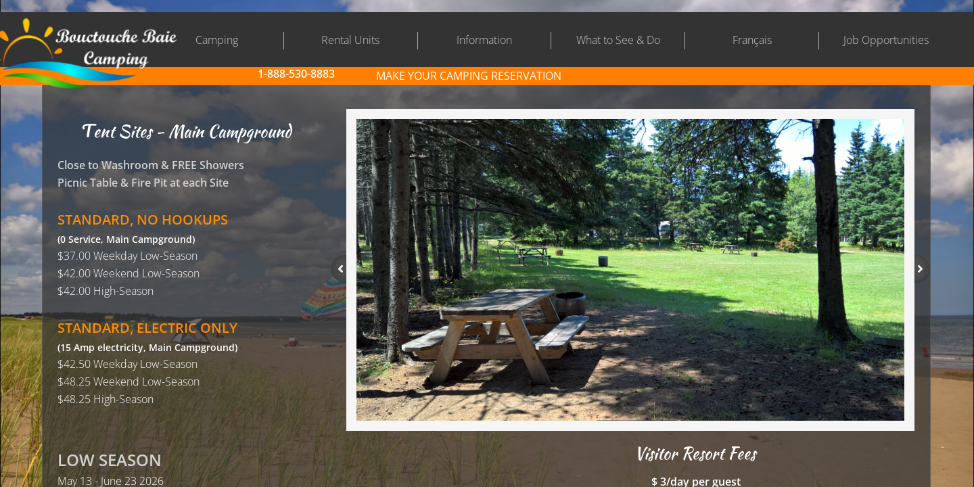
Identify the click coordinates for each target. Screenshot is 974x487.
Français (752, 39)
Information (484, 39)
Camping (216, 39)
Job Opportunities (886, 39)
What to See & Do (618, 39)
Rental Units (350, 39)
